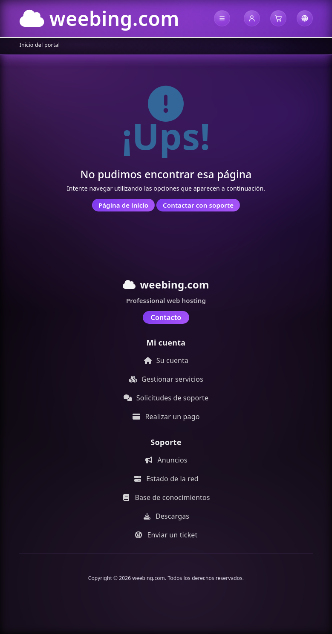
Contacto (166, 317)
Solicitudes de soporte (166, 398)
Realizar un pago (166, 416)
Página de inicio (123, 205)
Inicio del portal (40, 45)
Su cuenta (166, 360)
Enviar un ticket (166, 535)
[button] (222, 18)
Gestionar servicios (166, 379)
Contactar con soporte (198, 205)
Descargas (166, 516)
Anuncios (165, 460)
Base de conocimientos (166, 497)
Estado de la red (166, 478)
